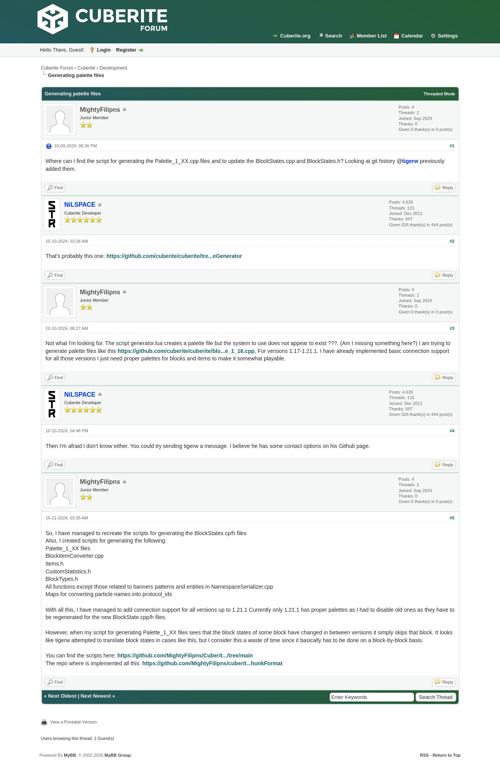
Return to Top (447, 755)
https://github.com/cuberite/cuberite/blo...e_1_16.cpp (186, 351)
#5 (452, 518)
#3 (452, 328)
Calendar (412, 36)
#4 (452, 430)
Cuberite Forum (57, 68)
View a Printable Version (73, 722)
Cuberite (86, 68)
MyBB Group (118, 755)
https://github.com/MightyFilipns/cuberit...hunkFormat (212, 663)
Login (104, 50)
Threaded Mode (439, 93)
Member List (372, 36)
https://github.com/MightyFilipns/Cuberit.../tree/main (185, 655)
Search (333, 36)
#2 (452, 241)
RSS (424, 755)
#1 (452, 145)
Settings (448, 36)
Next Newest (95, 696)
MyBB (70, 755)
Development (113, 68)
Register (126, 50)
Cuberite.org (295, 36)
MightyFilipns (100, 109)
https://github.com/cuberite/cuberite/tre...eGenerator (174, 256)
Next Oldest (62, 696)
